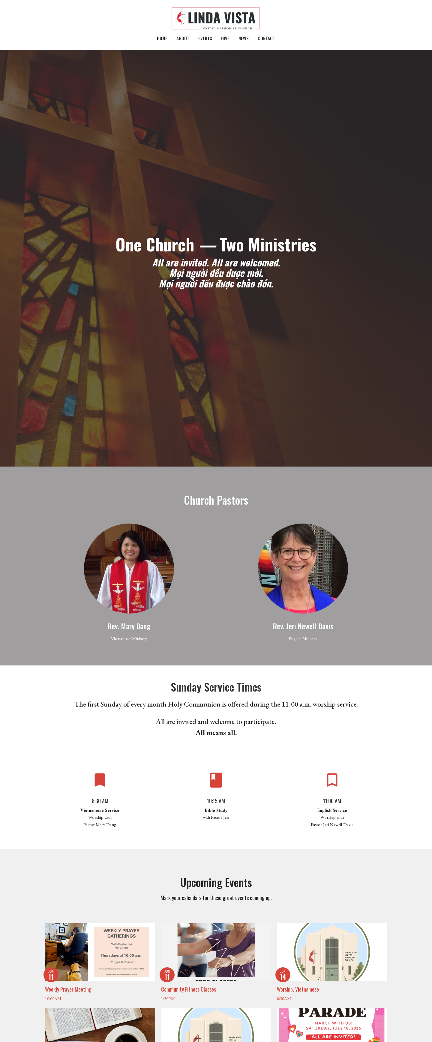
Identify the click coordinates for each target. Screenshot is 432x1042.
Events (205, 38)
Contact (266, 38)
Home (162, 38)
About (182, 38)
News (243, 38)
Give (225, 38)
